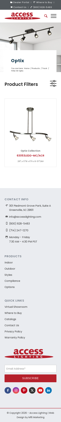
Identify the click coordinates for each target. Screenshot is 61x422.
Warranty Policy (15, 337)
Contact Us (19, 7)
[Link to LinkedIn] (48, 390)
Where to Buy (13, 313)
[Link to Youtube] (40, 390)
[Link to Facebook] (8, 390)
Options (10, 287)
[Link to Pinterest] (24, 390)
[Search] (44, 16)
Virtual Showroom (16, 307)
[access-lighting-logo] (25, 16)
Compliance (12, 281)
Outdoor (10, 269)
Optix (17, 61)
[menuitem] (20, 2)
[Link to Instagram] (16, 390)
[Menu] (51, 16)
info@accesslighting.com (25, 217)
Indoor (9, 262)
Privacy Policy (13, 331)
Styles (8, 275)
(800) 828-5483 (41, 7)
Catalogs (10, 319)
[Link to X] (32, 390)
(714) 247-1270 (18, 230)
